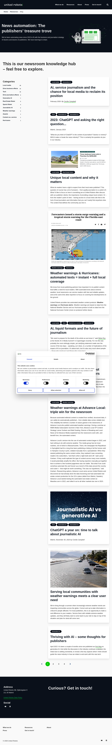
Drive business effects (10, 88)
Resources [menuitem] (29, 727)
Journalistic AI (8, 107)
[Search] (107, 5)
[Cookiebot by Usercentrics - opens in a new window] (87, 353)
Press (87, 5)
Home (6, 12)
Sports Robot (7, 104)
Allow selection (56, 390)
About (79, 5)
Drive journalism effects (11, 95)
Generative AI (7, 98)
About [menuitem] (49, 727)
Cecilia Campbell (70, 101)
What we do (59, 5)
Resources (70, 5)
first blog (98, 646)
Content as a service (10, 117)
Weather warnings (9, 111)
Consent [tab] (29, 359)
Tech (4, 91)
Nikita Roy (102, 338)
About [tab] (83, 359)
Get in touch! (96, 5)
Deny (30, 390)
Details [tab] (56, 359)
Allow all (82, 390)
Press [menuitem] (5, 730)
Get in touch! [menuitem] (29, 730)
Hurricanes (6, 120)
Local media (7, 85)
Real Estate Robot (9, 101)
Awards (5, 114)
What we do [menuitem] (7, 727)
